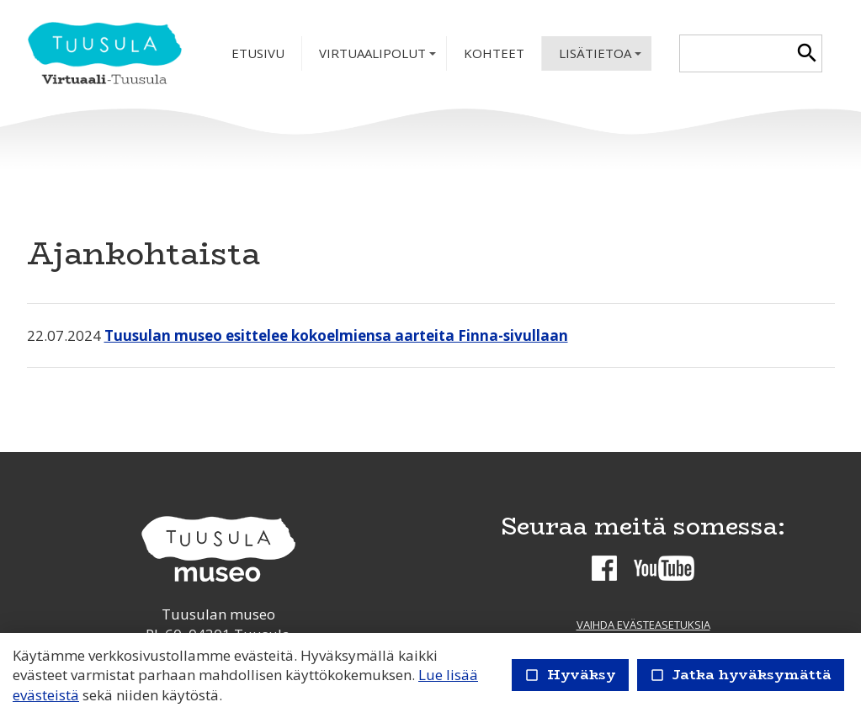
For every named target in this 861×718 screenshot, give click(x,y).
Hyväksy (570, 674)
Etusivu (257, 53)
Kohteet (494, 53)
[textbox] (736, 53)
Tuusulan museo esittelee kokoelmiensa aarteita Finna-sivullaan (336, 335)
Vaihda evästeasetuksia (643, 624)
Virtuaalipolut (379, 58)
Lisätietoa (602, 58)
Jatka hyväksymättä (741, 674)
